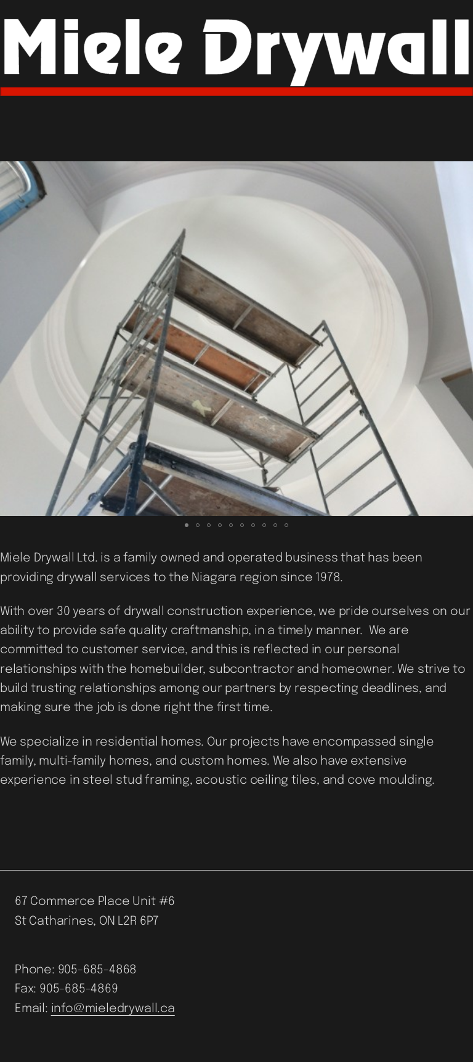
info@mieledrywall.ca (113, 1009)
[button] (11, 338)
